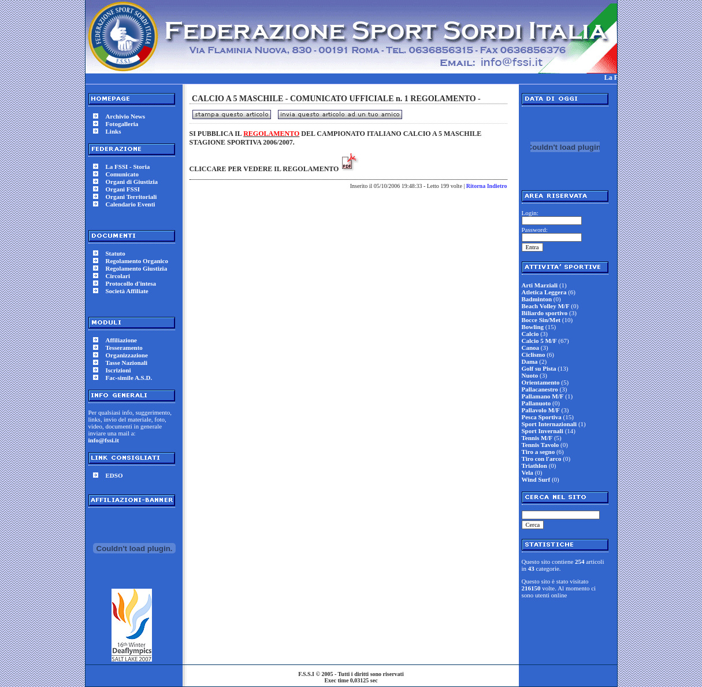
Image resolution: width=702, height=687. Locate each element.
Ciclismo (533, 354)
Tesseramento (124, 347)
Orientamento (541, 382)
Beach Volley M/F (546, 305)
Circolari (118, 275)
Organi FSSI (123, 189)
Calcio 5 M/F (539, 340)
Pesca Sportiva (542, 416)
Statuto (115, 253)
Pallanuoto (536, 403)
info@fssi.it (103, 440)
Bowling (533, 326)
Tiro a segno (538, 451)
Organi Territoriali (131, 196)
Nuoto (530, 375)
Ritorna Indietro (486, 186)
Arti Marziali (540, 285)
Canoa (531, 347)
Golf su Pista (539, 368)
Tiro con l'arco (542, 458)
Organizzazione (127, 355)
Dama (530, 361)
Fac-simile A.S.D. (129, 377)
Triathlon (534, 465)
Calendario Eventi (130, 204)
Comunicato (122, 174)
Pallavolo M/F (541, 410)
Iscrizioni (118, 370)
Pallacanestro (540, 389)
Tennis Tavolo (540, 444)
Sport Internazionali (549, 423)
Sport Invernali (542, 430)
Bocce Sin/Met (541, 319)
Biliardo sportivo (545, 312)
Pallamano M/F (543, 396)
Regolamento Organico (137, 260)
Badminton (537, 299)
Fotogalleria (122, 123)
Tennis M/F (537, 437)
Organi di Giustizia (132, 181)
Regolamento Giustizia (137, 268)
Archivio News (126, 116)
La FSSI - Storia (128, 166)
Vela (527, 472)
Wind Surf (536, 479)
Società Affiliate (127, 290)
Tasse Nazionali (127, 362)
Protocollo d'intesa (131, 283)
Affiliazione (121, 340)
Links (113, 131)
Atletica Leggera (544, 292)
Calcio (530, 333)
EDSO (114, 475)
